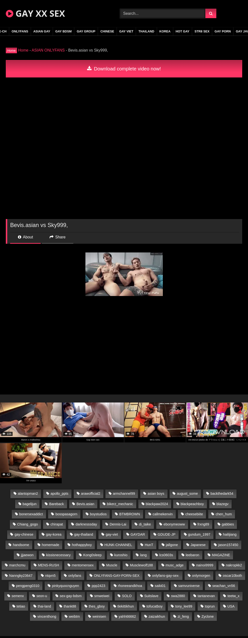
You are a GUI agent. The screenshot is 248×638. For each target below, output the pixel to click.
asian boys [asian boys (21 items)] (156, 493)
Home (23, 50)
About (25, 237)
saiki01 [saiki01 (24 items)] (160, 586)
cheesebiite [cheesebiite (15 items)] (194, 514)
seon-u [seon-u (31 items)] (42, 596)
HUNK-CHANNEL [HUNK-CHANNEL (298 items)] (118, 545)
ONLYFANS (20, 31)
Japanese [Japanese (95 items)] (197, 545)
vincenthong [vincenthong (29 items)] (47, 616)
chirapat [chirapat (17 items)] (57, 524)
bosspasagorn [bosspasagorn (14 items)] (66, 514)
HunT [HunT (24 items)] (149, 545)
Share (58, 237)
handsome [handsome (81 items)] (21, 545)
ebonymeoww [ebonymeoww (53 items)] (174, 524)
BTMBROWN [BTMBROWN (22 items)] (129, 514)
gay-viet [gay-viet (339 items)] (112, 534)
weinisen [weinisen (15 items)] (99, 616)
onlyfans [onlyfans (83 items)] (74, 575)
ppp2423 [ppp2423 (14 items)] (98, 586)
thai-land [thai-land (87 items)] (44, 606)
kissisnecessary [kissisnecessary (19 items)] (58, 555)
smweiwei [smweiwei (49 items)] (101, 596)
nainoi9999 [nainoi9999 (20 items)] (204, 565)
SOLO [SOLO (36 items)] (127, 596)
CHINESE (107, 31)
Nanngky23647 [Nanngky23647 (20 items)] (21, 575)
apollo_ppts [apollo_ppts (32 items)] (59, 493)
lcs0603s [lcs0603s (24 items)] (166, 555)
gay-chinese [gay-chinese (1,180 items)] (24, 534)
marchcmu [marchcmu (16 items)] (17, 565)
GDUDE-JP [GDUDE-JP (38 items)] (166, 534)
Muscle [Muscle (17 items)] (111, 565)
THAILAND (146, 31)
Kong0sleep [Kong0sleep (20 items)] (92, 555)
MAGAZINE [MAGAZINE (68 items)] (221, 555)
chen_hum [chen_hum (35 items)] (224, 514)
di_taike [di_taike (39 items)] (145, 524)
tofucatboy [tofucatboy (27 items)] (155, 606)
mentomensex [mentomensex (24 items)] (82, 565)
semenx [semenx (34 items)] (18, 596)
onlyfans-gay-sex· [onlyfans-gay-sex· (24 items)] (166, 575)
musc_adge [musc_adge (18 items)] (174, 565)
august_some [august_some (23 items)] (187, 493)
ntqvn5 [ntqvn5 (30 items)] (50, 575)
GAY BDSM (63, 31)
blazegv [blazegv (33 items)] (223, 504)
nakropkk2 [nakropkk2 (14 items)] (234, 565)
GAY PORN (223, 31)
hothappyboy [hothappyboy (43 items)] (82, 545)
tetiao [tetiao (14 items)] (20, 606)
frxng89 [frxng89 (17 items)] (203, 524)
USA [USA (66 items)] (231, 606)
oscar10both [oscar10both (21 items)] (232, 575)
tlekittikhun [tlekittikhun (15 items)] (125, 606)
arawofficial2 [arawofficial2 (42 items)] (90, 493)
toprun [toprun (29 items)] (210, 606)
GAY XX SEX (35, 13)
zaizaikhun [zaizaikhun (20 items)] (157, 616)
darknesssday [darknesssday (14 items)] (86, 524)
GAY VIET (126, 31)
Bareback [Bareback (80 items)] (56, 504)
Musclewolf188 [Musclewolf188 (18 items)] (141, 565)
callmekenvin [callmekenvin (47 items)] (163, 514)
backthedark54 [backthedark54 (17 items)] (221, 493)
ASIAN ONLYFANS (48, 50)
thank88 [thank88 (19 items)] (70, 606)
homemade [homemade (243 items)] (50, 545)
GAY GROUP (86, 31)
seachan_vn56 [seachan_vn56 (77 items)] (223, 586)
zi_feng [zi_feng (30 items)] (183, 616)
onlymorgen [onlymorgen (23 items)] (201, 575)
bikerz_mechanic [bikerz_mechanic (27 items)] (120, 504)
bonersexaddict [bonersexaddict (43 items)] (31, 514)
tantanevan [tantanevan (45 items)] (206, 596)
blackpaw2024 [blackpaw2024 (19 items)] (157, 504)
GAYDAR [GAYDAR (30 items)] (138, 534)
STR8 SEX (202, 31)
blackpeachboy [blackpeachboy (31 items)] (192, 504)
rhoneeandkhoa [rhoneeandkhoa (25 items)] (130, 586)
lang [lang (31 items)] (143, 555)
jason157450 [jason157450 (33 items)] (228, 545)
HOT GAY (182, 31)
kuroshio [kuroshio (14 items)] (120, 555)
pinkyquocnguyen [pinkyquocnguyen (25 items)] (65, 586)
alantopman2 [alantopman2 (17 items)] (28, 493)
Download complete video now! (124, 68)
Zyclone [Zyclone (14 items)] (208, 616)
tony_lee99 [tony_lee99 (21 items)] (183, 606)
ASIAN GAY (41, 31)
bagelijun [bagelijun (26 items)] (30, 504)
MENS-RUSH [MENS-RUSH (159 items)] (48, 565)
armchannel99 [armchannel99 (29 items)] (124, 493)
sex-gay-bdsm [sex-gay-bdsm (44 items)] (71, 596)
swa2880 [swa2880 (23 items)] (178, 596)
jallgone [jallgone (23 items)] (172, 545)
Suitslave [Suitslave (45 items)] (151, 596)
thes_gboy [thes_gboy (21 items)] (97, 606)
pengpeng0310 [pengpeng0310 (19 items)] (27, 586)
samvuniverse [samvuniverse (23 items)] (189, 586)
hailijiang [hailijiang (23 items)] (230, 534)
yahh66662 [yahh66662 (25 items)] (127, 616)
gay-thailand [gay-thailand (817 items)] (83, 534)
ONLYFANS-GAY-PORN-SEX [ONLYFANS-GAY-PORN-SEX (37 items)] (116, 575)
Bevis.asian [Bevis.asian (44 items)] (85, 504)
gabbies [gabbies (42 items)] (228, 524)
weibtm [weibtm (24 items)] (74, 616)
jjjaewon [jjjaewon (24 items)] (27, 555)
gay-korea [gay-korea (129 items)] (53, 534)
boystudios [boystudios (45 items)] (98, 514)
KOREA (165, 31)
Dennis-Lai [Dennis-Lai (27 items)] (118, 524)
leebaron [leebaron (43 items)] (192, 555)
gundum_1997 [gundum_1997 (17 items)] (199, 534)
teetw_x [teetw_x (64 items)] (233, 596)
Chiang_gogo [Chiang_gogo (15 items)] (27, 524)
